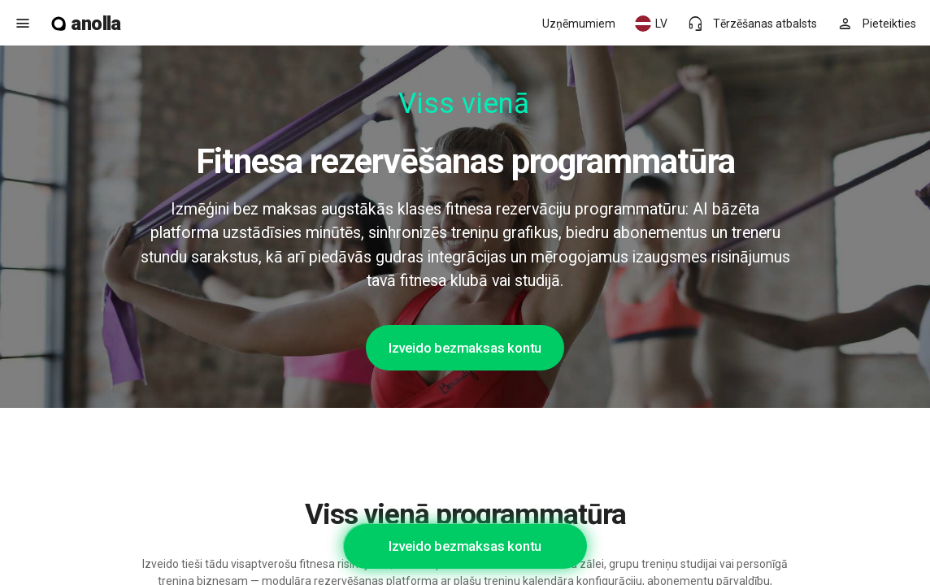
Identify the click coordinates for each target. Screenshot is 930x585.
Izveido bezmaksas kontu (465, 348)
